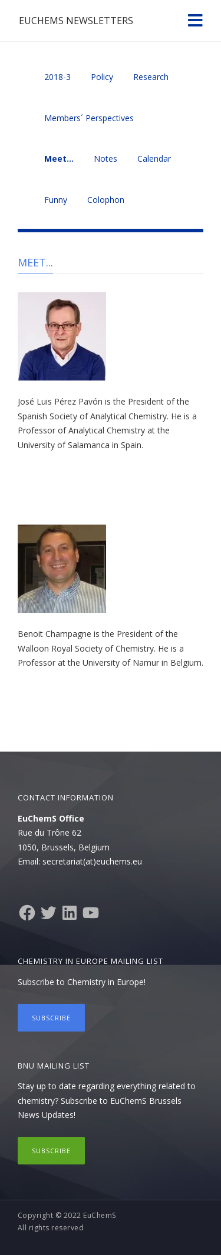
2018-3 (57, 76)
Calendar (154, 158)
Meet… (59, 158)
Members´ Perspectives (89, 118)
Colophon (105, 199)
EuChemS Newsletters (76, 20)
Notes (105, 158)
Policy (102, 76)
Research (151, 76)
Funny (55, 199)
